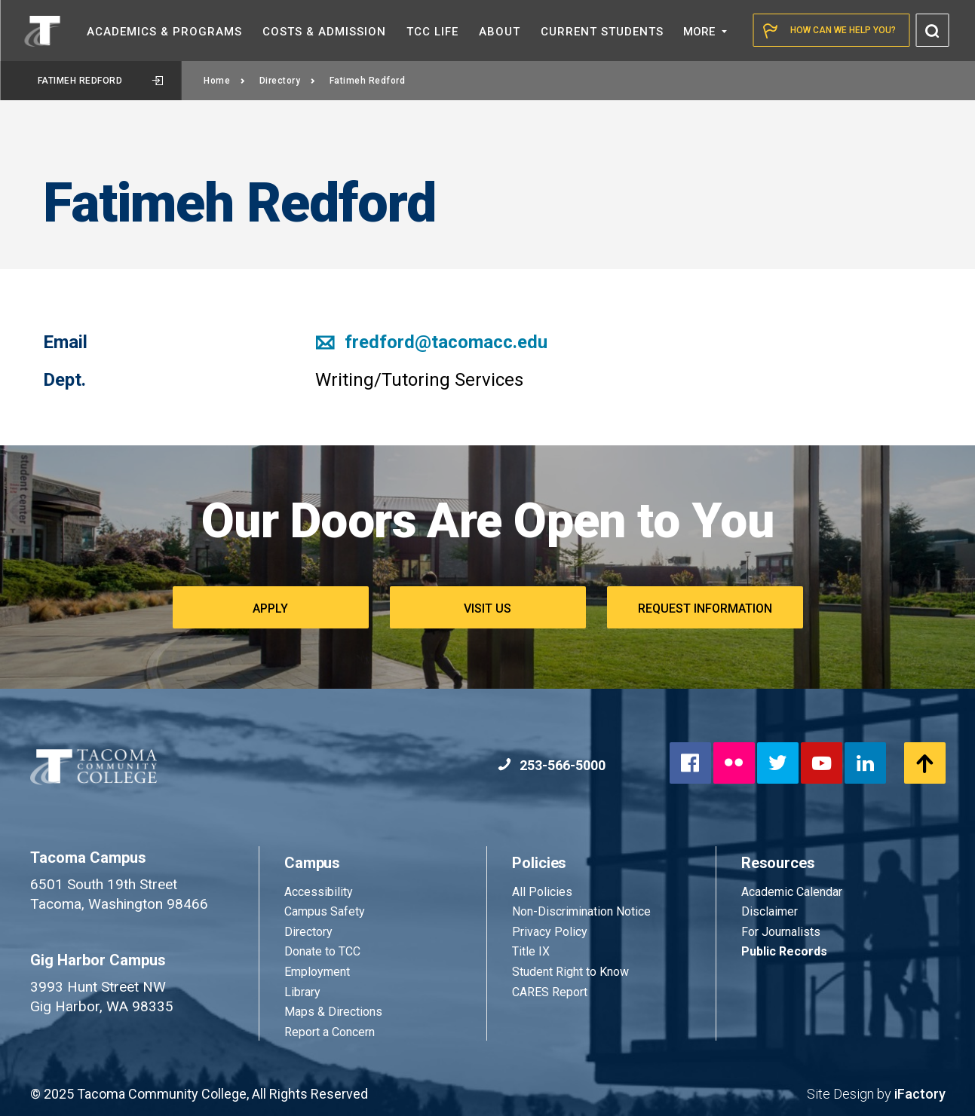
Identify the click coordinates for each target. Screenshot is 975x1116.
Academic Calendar (791, 892)
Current (602, 31)
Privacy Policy (549, 932)
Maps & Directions (333, 1011)
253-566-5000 (552, 765)
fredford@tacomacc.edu (431, 342)
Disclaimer (769, 911)
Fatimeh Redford (100, 80)
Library (302, 992)
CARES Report (549, 992)
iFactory (920, 1094)
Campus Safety (324, 911)
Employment (317, 972)
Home (225, 80)
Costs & (324, 31)
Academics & (164, 31)
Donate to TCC (322, 951)
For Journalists (780, 932)
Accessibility (318, 892)
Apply (270, 608)
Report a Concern (329, 1032)
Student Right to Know (570, 972)
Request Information (705, 608)
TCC (432, 31)
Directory (287, 80)
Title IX (531, 951)
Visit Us (487, 608)
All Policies (543, 892)
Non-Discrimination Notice (581, 911)
